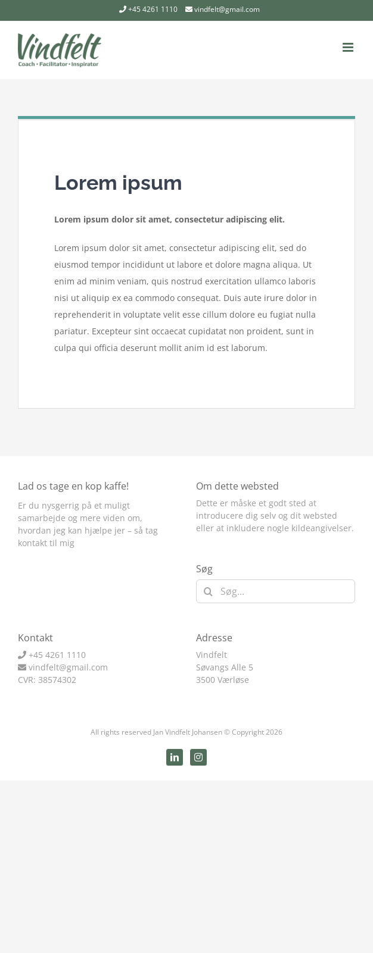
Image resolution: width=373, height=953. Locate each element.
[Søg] (208, 591)
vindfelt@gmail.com (227, 9)
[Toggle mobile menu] (349, 47)
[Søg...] (275, 591)
